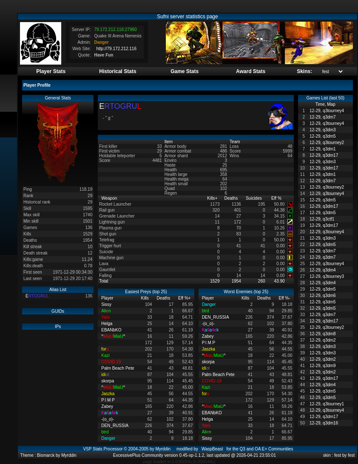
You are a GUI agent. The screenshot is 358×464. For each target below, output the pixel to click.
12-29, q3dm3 (323, 129)
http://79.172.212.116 (116, 48)
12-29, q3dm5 (323, 136)
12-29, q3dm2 (323, 340)
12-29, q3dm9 (323, 365)
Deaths (231, 198)
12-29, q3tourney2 (327, 142)
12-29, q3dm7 (323, 117)
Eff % (277, 198)
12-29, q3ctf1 (322, 219)
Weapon (109, 198)
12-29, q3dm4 (323, 270)
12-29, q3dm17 (324, 155)
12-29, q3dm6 (323, 295)
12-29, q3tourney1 (327, 404)
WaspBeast (212, 449)
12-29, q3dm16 (324, 423)
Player (107, 298)
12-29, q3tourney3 (327, 276)
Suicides (254, 198)
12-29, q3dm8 (323, 333)
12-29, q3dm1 (323, 149)
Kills (212, 198)
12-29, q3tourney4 (327, 110)
